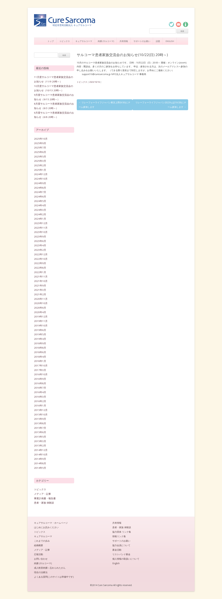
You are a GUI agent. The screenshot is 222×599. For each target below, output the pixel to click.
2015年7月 (40, 427)
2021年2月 (40, 294)
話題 (158, 41)
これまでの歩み (42, 540)
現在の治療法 (41, 572)
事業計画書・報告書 (45, 498)
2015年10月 (41, 414)
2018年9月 (40, 343)
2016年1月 (40, 405)
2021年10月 (41, 281)
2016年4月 (40, 392)
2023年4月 (40, 245)
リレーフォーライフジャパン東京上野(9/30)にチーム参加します (104, 104)
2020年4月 (40, 312)
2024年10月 (41, 178)
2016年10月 (41, 374)
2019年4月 (40, 338)
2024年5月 (40, 201)
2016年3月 (40, 396)
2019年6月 (40, 330)
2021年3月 (40, 289)
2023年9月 (40, 236)
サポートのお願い (142, 41)
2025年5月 (40, 156)
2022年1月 (40, 272)
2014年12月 (41, 450)
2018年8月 (40, 347)
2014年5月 (40, 467)
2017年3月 (40, 370)
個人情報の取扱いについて (125, 558)
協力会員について (121, 545)
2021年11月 (41, 276)
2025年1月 (40, 169)
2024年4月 (40, 205)
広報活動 (38, 554)
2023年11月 (41, 227)
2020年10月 (41, 303)
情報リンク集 (119, 536)
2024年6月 (40, 196)
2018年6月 (40, 352)
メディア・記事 (42, 493)
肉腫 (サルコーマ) (106, 41)
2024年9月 (40, 183)
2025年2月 (40, 165)
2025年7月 (40, 147)
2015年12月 (41, 410)
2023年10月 (41, 232)
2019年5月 (40, 334)
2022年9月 (40, 263)
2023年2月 (40, 249)
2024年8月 (40, 187)
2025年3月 (40, 160)
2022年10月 (41, 258)
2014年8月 (40, 463)
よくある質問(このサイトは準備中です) (54, 576)
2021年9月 (40, 285)
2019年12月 (41, 316)
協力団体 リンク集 (121, 531)
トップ (51, 41)
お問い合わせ (41, 558)
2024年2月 (40, 214)
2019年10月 (41, 325)
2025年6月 (40, 152)
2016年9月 (40, 378)
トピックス (64, 41)
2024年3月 (40, 209)
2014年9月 (40, 458)
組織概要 (38, 545)
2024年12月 (41, 174)
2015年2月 (40, 445)
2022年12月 (41, 254)
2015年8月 (40, 423)
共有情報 (124, 41)
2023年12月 (41, 223)
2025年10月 (41, 138)
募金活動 (116, 549)
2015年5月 (40, 436)
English (170, 41)
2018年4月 (40, 356)
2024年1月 (40, 218)
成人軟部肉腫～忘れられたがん (49, 567)
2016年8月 (40, 383)
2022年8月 (40, 267)
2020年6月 (40, 307)
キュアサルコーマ (83, 41)
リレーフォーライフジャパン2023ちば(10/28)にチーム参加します (160, 104)
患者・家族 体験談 (44, 502)
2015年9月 (40, 418)
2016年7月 (40, 387)
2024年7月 (40, 192)
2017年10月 (41, 365)
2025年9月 (40, 143)
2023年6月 (40, 241)
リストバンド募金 (121, 554)
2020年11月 (41, 298)
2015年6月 (40, 432)
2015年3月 (40, 441)
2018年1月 (40, 361)
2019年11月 (41, 321)
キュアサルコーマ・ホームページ (51, 522)
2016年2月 (40, 401)
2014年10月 (41, 454)
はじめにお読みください (46, 527)
